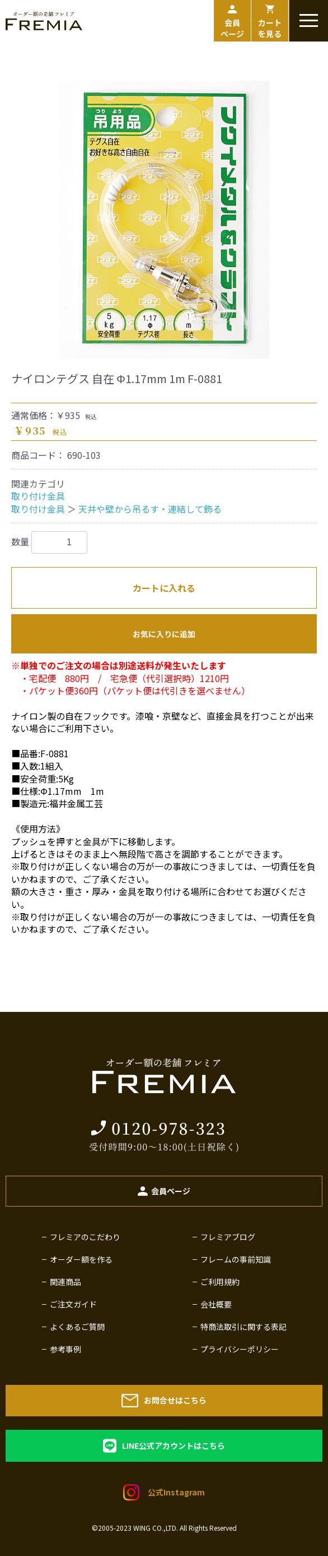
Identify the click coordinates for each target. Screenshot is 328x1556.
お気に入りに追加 (164, 633)
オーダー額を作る (81, 1259)
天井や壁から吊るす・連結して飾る (150, 508)
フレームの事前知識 (235, 1259)
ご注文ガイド (73, 1304)
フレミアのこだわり (85, 1236)
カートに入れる (164, 588)
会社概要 (216, 1304)
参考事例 (65, 1349)
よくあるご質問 (77, 1326)
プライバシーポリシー (239, 1349)
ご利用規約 (220, 1281)
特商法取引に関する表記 (243, 1326)
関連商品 (65, 1281)
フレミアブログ (227, 1236)
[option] (164, 217)
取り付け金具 (38, 496)
